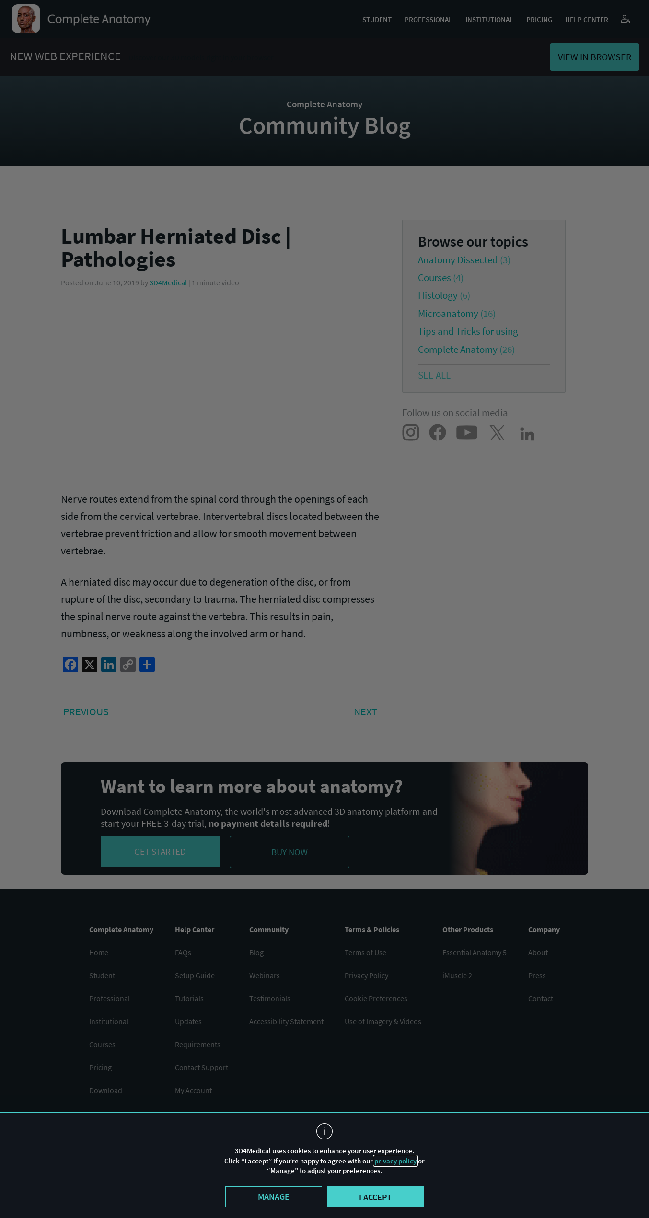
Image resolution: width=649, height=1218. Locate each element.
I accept (375, 1197)
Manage (274, 1196)
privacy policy (395, 1160)
